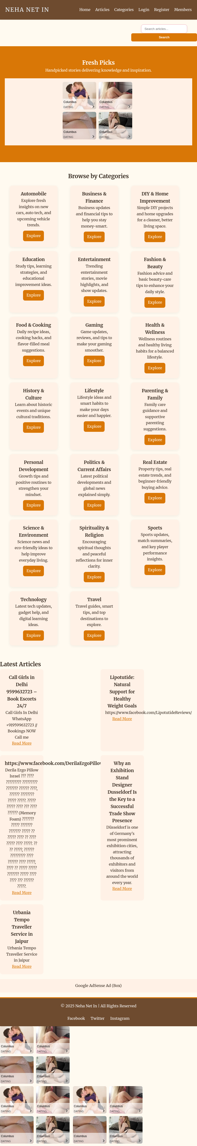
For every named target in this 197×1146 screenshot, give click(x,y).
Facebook (76, 1018)
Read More (22, 743)
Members (183, 9)
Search (164, 37)
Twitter (98, 1018)
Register (161, 9)
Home (84, 9)
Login (143, 9)
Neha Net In (27, 9)
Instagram (120, 1018)
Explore (33, 235)
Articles (102, 9)
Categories (124, 9)
